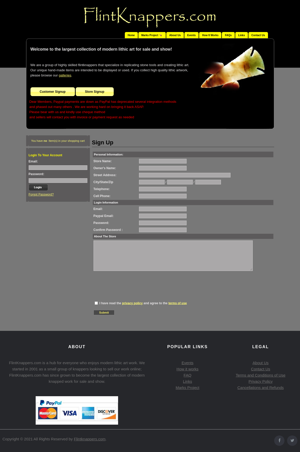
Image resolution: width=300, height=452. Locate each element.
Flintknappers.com (90, 439)
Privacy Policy (261, 381)
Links (241, 35)
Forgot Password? (41, 194)
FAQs (228, 35)
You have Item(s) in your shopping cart (58, 140)
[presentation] (133, 283)
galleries (65, 75)
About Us (175, 35)
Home (131, 35)
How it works (187, 369)
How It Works (210, 35)
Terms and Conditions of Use (261, 375)
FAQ (187, 375)
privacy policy (132, 303)
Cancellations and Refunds (260, 387)
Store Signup (94, 91)
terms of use (177, 303)
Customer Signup (53, 91)
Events (191, 35)
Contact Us (258, 35)
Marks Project (187, 387)
